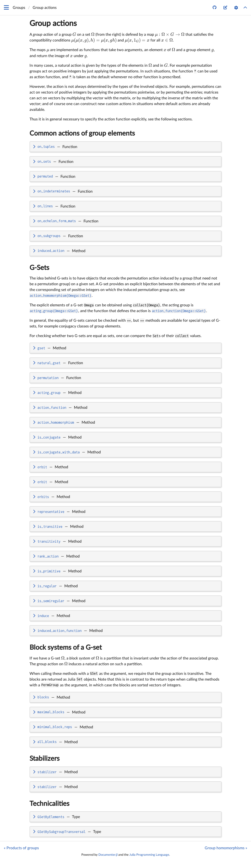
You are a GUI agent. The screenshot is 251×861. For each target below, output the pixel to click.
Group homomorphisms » (226, 848)
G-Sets (39, 267)
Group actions (53, 23)
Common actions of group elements (82, 133)
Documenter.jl (108, 854)
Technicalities (49, 803)
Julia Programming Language (149, 854)
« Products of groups (21, 848)
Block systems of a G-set (66, 647)
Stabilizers (45, 758)
